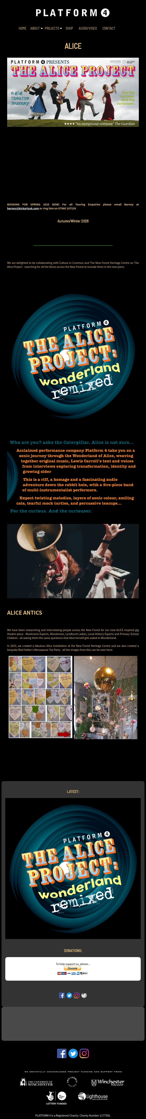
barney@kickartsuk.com (23, 208)
